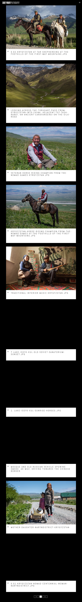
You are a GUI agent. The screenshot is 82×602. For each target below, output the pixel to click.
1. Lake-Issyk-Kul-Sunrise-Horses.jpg (36, 411)
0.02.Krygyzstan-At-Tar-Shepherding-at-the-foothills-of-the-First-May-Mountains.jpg (40, 53)
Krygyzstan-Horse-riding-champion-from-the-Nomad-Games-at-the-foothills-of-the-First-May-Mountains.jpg (41, 233)
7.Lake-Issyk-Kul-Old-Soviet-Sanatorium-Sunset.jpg (38, 353)
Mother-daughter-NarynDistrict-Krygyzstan (40, 528)
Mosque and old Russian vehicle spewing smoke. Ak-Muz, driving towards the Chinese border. (40, 469)
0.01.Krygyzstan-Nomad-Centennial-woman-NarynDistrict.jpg (39, 585)
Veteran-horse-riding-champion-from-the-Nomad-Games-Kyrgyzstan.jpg (39, 174)
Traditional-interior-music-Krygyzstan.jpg (39, 293)
